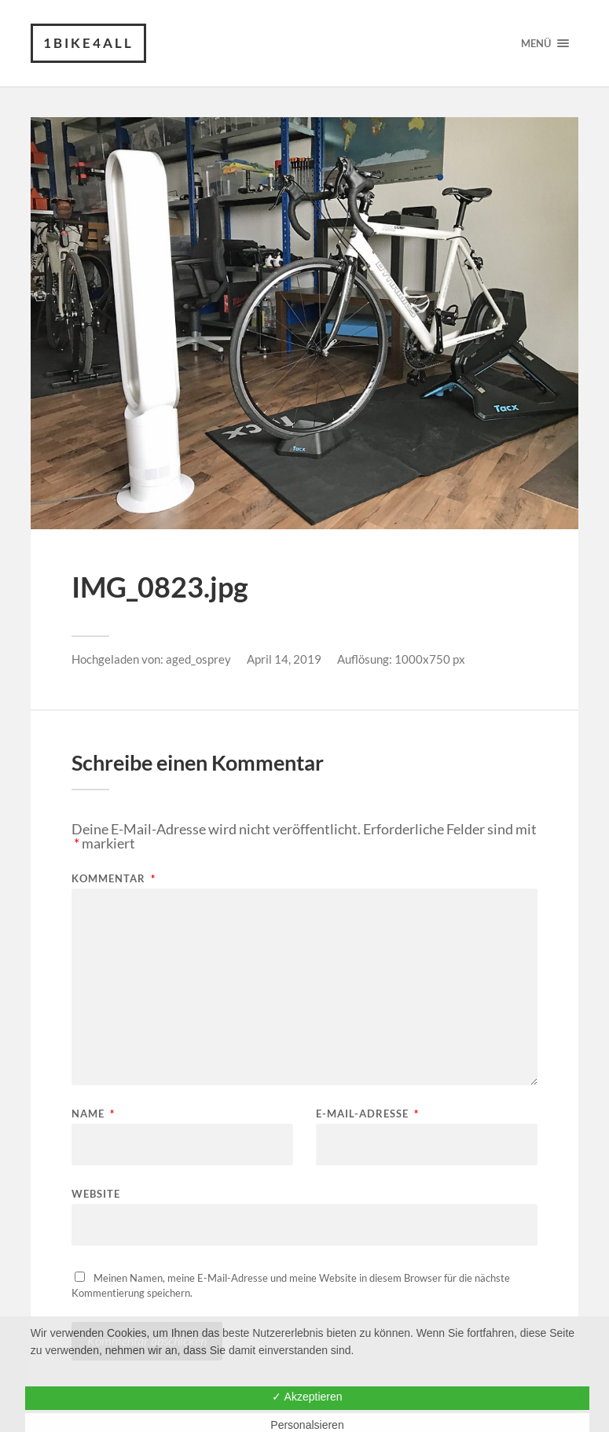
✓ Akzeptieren (307, 1396)
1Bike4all (88, 43)
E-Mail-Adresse (367, 1114)
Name (93, 1114)
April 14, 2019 (284, 659)
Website (96, 1193)
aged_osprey (198, 659)
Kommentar (114, 879)
